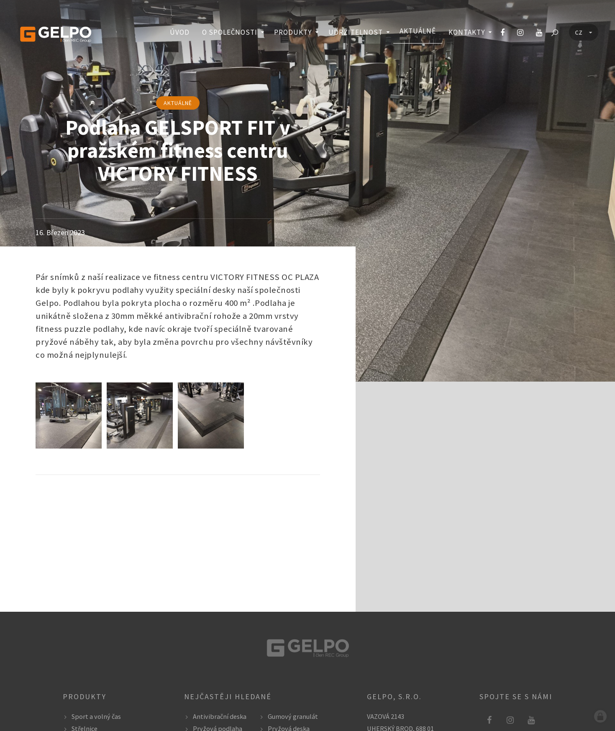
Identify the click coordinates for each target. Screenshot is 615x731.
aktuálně (178, 103)
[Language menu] (583, 32)
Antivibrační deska (219, 716)
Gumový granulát (293, 716)
